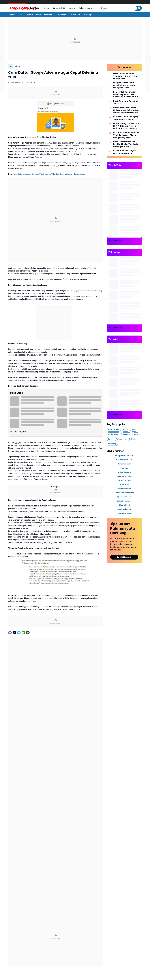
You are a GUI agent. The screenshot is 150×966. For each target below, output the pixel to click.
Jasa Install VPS (59, 8)
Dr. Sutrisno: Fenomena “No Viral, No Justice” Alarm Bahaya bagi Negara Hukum (126, 135)
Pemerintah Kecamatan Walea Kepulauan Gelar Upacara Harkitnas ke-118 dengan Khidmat (125, 94)
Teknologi (87, 14)
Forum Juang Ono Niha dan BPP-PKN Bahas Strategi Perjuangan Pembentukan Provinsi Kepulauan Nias (126, 126)
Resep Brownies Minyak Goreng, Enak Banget (124, 152)
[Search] (119, 8)
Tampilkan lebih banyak (55, 962)
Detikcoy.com (124, 480)
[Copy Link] (28, 664)
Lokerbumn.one (124, 501)
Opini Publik (49, 14)
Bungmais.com (124, 464)
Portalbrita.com (124, 476)
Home (46, 8)
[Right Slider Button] (100, 802)
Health (30, 14)
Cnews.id (124, 468)
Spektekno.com (124, 497)
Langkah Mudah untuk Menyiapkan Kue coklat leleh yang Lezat (124, 85)
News (38, 14)
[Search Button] (139, 8)
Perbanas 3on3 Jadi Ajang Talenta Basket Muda (125, 118)
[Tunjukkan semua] (138, 165)
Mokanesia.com (124, 509)
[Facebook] (10, 664)
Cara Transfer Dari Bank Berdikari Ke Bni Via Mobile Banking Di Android (125, 144)
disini (99, 194)
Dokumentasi (86, 8)
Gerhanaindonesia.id (124, 492)
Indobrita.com (124, 472)
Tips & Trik (75, 14)
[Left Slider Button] (95, 802)
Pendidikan (63, 14)
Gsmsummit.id (124, 488)
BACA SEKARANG (124, 557)
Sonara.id (124, 484)
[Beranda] (10, 66)
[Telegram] (19, 664)
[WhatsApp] (23, 664)
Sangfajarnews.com (124, 455)
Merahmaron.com (124, 459)
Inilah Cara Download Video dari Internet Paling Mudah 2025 (125, 76)
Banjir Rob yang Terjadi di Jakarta (125, 102)
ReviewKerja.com (124, 513)
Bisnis (72, 8)
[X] (14, 664)
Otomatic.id (124, 505)
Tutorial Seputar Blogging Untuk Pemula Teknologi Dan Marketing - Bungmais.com (51, 206)
